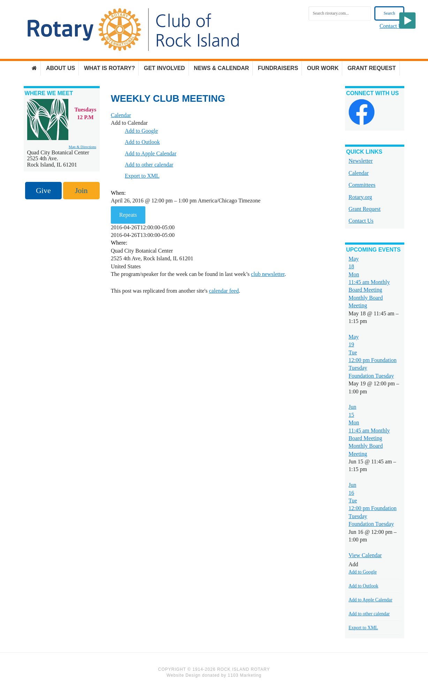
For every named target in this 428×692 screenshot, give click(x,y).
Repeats (128, 215)
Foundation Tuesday (371, 376)
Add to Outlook (142, 142)
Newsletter (361, 161)
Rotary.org (360, 197)
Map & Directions (82, 147)
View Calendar (365, 555)
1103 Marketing (245, 675)
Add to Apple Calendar (150, 153)
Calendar (359, 173)
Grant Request (365, 209)
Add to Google (141, 131)
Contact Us (392, 26)
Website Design (184, 675)
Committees (362, 185)
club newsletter (267, 274)
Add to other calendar (149, 165)
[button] (129, 123)
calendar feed (224, 291)
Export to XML (142, 176)
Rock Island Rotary (133, 29)
